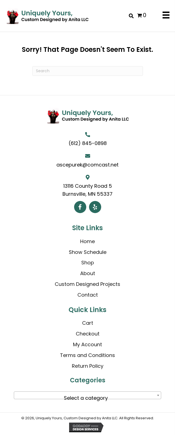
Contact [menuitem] (87, 294)
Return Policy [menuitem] (87, 366)
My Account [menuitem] (87, 344)
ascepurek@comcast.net (87, 164)
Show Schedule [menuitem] (87, 252)
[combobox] (87, 395)
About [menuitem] (87, 273)
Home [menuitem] (87, 241)
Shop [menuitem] (87, 262)
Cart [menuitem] (87, 322)
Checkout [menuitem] (88, 333)
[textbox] (87, 398)
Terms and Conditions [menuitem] (87, 355)
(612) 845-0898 (88, 143)
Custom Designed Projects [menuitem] (87, 284)
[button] (80, 207)
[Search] (87, 71)
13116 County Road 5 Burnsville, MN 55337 (87, 189)
